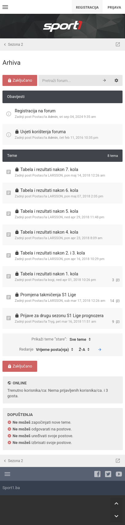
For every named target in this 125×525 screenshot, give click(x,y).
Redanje (47, 350)
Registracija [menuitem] (87, 7)
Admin (53, 117)
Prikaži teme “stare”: (62, 339)
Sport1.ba (11, 487)
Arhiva (11, 62)
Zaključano (19, 80)
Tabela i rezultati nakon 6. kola (49, 190)
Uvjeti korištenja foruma (43, 131)
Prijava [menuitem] (114, 7)
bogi (51, 280)
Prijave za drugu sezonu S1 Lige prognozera (62, 315)
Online (19, 383)
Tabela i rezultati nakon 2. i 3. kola (52, 253)
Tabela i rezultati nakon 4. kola (49, 232)
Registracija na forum (35, 110)
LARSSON (55, 175)
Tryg (51, 322)
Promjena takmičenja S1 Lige (48, 294)
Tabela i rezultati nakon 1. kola (49, 273)
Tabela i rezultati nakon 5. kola (49, 211)
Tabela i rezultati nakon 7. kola (49, 169)
